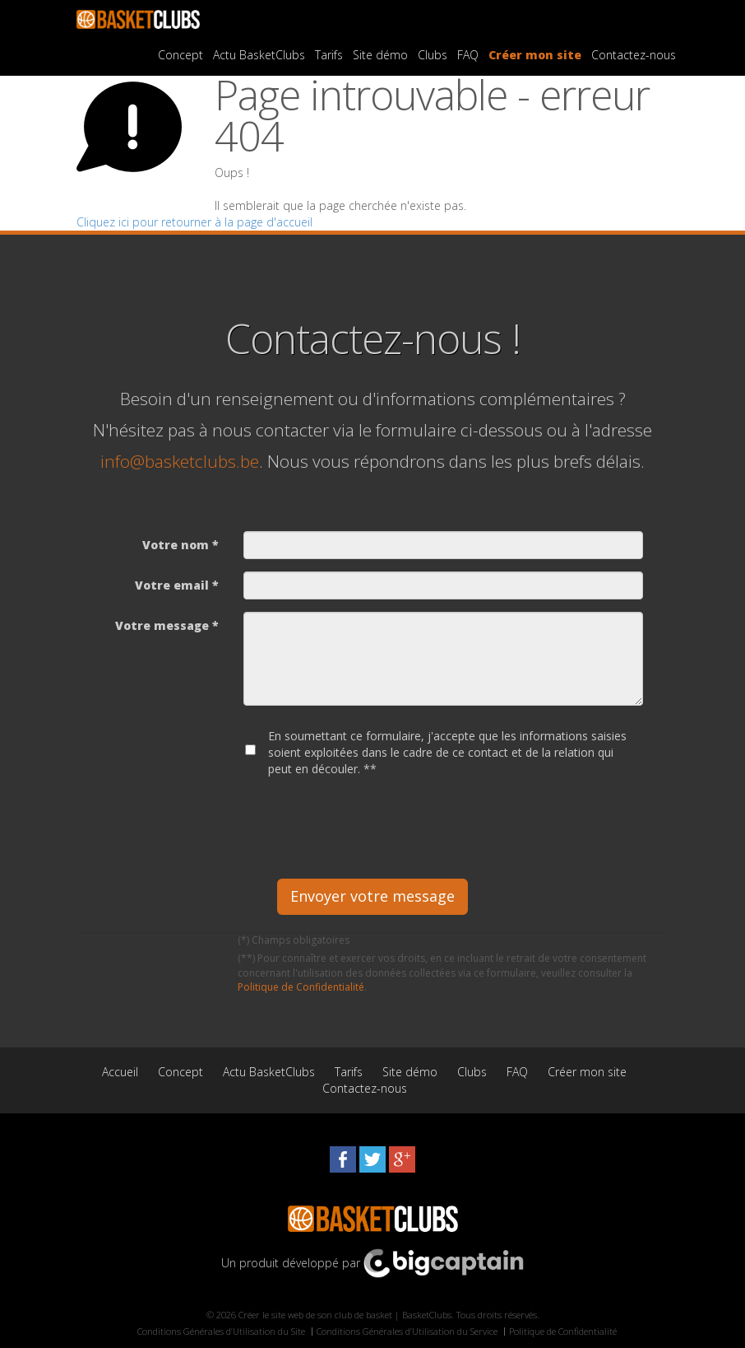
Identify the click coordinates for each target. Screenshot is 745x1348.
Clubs (432, 55)
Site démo (380, 55)
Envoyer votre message (372, 896)
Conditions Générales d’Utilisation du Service (407, 1331)
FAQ (468, 55)
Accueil (120, 1072)
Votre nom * (180, 545)
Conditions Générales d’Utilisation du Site (221, 1331)
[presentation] (368, 822)
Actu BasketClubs (259, 55)
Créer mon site (534, 55)
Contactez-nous (633, 55)
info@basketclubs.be (179, 461)
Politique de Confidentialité (301, 987)
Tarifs (329, 55)
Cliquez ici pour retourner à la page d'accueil (194, 222)
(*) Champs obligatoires (293, 940)
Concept (180, 55)
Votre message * (167, 625)
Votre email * (177, 585)
